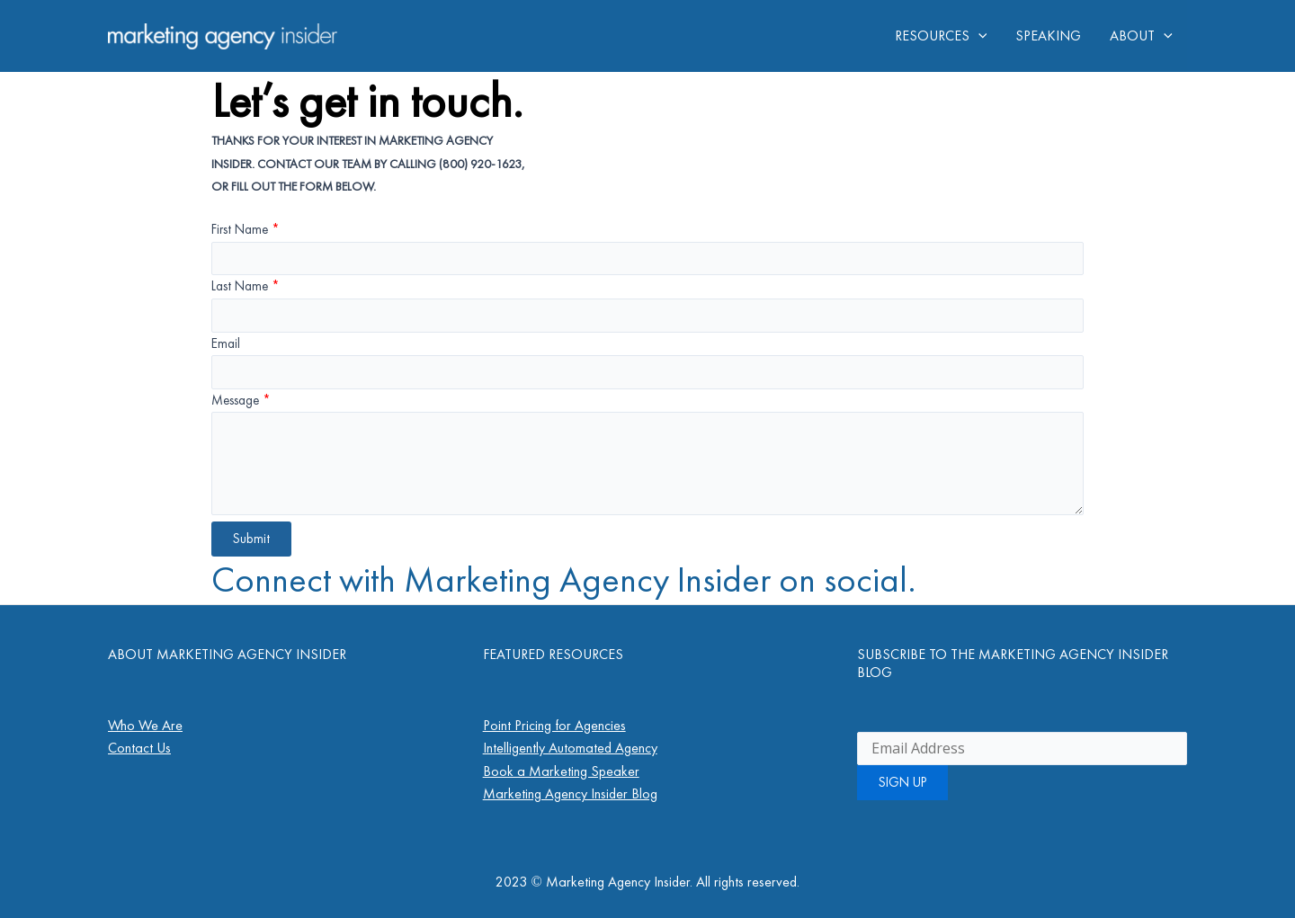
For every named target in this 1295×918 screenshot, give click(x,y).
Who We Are (145, 725)
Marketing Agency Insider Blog (570, 793)
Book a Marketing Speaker (561, 771)
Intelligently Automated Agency (570, 747)
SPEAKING (1048, 35)
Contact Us (139, 747)
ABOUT (1141, 36)
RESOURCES (941, 36)
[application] (978, 36)
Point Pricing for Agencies (554, 725)
